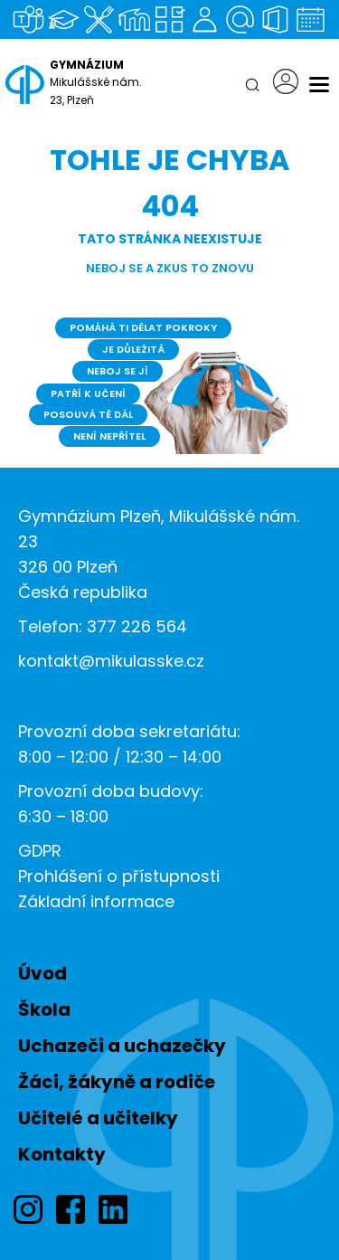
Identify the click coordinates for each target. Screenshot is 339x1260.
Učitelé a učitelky (98, 1118)
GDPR (39, 850)
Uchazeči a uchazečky (122, 1045)
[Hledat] (252, 85)
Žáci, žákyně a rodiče (116, 1081)
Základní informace (96, 901)
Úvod (42, 973)
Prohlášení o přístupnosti (119, 876)
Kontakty (62, 1154)
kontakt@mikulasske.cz (111, 660)
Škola (44, 1009)
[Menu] (319, 85)
